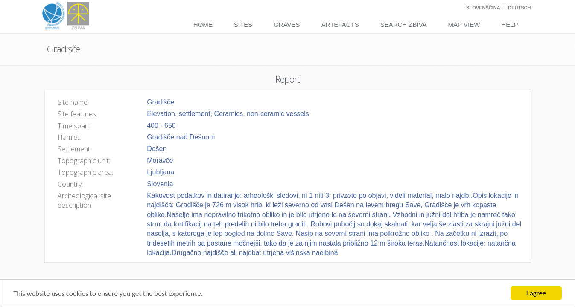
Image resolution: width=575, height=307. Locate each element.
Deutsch (519, 7)
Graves (287, 24)
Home (203, 24)
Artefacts (340, 24)
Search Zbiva (403, 24)
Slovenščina (483, 7)
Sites (243, 24)
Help (509, 24)
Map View (464, 24)
